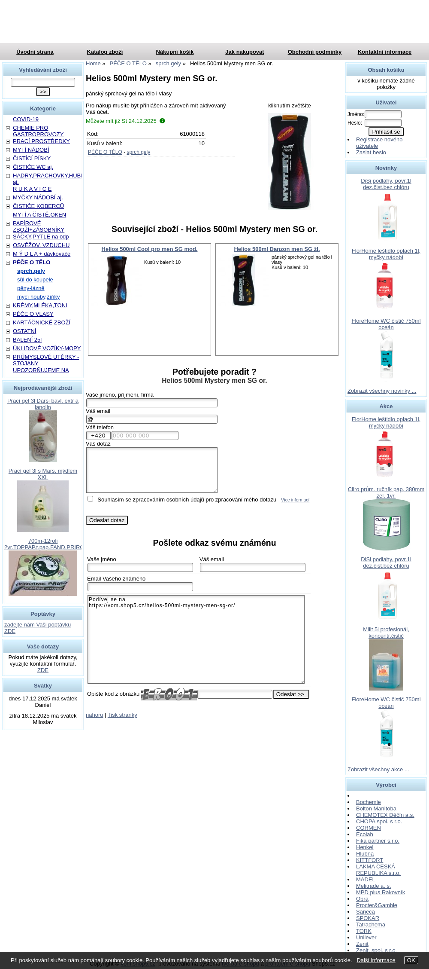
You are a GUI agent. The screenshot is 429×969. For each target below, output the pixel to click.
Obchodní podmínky (315, 52)
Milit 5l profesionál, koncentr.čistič (386, 632)
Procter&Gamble (376, 905)
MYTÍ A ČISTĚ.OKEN (39, 214)
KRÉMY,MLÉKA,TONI (40, 305)
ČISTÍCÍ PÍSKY (32, 158)
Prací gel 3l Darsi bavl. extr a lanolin (43, 403)
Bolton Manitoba (376, 808)
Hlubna (365, 853)
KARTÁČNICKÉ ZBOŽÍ (41, 322)
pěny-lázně (31, 288)
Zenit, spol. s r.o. (376, 950)
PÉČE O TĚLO (105, 152)
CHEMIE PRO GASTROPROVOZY (38, 131)
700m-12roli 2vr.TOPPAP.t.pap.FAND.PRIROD (46, 544)
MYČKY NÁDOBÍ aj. (38, 197)
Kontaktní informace (385, 52)
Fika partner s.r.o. (377, 841)
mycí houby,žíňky (38, 296)
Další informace (375, 960)
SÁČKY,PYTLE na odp (41, 236)
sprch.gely (138, 152)
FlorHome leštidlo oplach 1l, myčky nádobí (386, 254)
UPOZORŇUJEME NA (41, 370)
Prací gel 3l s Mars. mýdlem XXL (43, 474)
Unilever (366, 937)
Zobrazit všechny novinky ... (381, 391)
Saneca (365, 911)
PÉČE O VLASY (33, 314)
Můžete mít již (125, 121)
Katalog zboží (105, 52)
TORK (364, 931)
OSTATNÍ (24, 331)
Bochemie (368, 802)
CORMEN (368, 828)
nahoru (94, 715)
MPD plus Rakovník (380, 892)
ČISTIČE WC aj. (33, 167)
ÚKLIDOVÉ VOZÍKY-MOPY (47, 348)
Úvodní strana (35, 52)
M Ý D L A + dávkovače (41, 254)
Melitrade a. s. (373, 886)
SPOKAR (367, 918)
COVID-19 (26, 119)
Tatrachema (370, 924)
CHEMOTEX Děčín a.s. (385, 815)
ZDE (42, 670)
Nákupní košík (174, 52)
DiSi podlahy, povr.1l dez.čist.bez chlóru (386, 183)
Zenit (362, 944)
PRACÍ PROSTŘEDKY (41, 141)
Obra (362, 899)
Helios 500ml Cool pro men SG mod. (150, 249)
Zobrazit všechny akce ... (378, 769)
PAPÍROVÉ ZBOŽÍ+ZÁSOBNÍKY (38, 226)
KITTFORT (369, 860)
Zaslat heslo (371, 152)
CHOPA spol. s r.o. (379, 821)
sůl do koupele (35, 279)
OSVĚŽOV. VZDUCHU (41, 245)
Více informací (295, 500)
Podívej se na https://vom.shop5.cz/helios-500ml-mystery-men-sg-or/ (196, 639)
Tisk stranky (122, 715)
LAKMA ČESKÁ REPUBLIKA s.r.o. (378, 869)
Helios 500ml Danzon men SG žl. (277, 249)
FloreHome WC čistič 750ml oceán (385, 324)
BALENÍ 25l (27, 339)
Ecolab (364, 834)
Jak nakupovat (244, 52)
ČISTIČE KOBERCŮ (38, 206)
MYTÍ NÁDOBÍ (31, 150)
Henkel (364, 847)
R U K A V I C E (32, 189)
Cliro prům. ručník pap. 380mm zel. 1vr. (386, 492)
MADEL (365, 879)
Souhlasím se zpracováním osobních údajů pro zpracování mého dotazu (186, 499)
